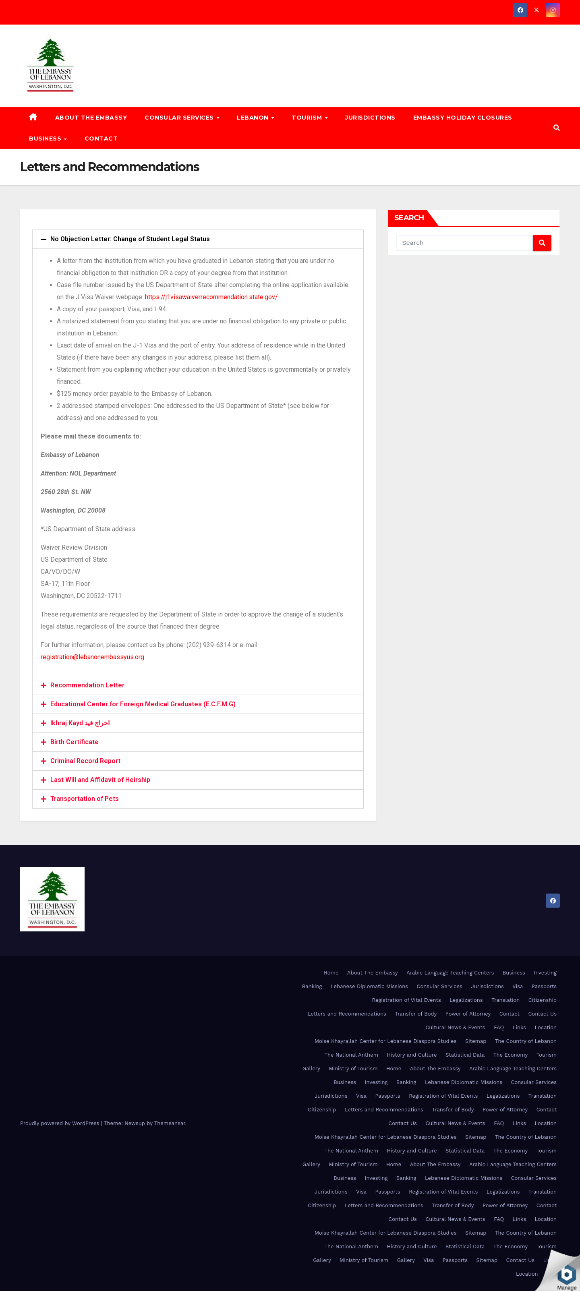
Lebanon (253, 117)
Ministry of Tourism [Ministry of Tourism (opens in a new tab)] (353, 1068)
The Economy (510, 1055)
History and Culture (412, 1055)
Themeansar (169, 1123)
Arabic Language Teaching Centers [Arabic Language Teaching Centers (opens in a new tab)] (450, 973)
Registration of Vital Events (406, 1000)
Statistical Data (465, 1055)
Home (330, 973)
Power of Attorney (468, 1014)
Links (519, 1027)
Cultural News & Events (455, 1027)
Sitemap (476, 1041)
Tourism (308, 117)
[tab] (198, 239)
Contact (101, 138)
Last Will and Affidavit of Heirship (100, 780)
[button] (556, 128)
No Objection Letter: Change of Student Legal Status (130, 239)
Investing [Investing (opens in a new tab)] (545, 973)
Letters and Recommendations (347, 1014)
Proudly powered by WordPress (60, 1123)
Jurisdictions (370, 117)
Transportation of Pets (84, 799)
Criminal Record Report (85, 761)
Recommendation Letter (87, 685)
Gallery (311, 1068)
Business (46, 138)
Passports (544, 986)
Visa (517, 986)
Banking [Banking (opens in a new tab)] (312, 986)
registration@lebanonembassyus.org (92, 657)
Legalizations (466, 1000)
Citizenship (542, 1000)
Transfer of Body (416, 1014)
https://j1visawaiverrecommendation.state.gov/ (211, 297)
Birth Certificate (74, 742)
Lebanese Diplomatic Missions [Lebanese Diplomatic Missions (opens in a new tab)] (369, 986)
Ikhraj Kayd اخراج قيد (80, 723)
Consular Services (180, 117)
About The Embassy (91, 117)
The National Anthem (351, 1055)
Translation (505, 1000)
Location (545, 1027)
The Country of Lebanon (526, 1041)
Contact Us (542, 1014)
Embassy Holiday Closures (462, 117)
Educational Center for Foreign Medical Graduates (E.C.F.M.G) (143, 704)
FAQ (499, 1027)
